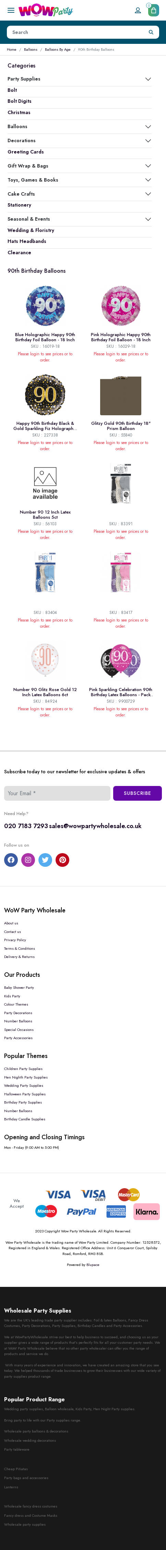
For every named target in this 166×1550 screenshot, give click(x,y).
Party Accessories (18, 1038)
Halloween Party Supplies (25, 1094)
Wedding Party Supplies (23, 1085)
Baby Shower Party (19, 987)
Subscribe (137, 793)
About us (11, 923)
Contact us (12, 931)
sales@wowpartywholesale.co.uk (95, 826)
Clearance (19, 252)
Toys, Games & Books (33, 179)
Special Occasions (19, 1029)
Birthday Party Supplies (23, 1102)
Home (11, 49)
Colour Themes (16, 1004)
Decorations (22, 140)
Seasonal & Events (29, 219)
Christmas (19, 112)
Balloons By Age (58, 49)
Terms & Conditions (19, 948)
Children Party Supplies (23, 1068)
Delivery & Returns (19, 956)
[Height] (75, 32)
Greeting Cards (26, 151)
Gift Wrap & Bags (28, 165)
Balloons (30, 49)
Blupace (92, 1264)
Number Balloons (18, 1021)
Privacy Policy (15, 940)
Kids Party (12, 996)
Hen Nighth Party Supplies (26, 1077)
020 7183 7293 (26, 826)
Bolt (12, 90)
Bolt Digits (20, 101)
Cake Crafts (21, 193)
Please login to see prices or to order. (45, 357)
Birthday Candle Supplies (24, 1119)
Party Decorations (18, 1013)
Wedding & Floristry (31, 230)
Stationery (19, 204)
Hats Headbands (27, 241)
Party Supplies (24, 78)
